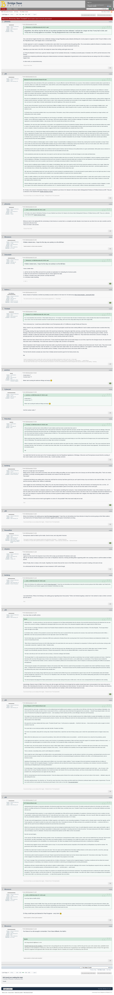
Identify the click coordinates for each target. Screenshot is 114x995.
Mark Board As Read (28, 992)
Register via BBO (92, 6)
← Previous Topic (92, 969)
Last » (34, 14)
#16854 (110, 549)
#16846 (110, 289)
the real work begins (73, 782)
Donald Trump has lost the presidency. (33, 946)
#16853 (110, 530)
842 (20, 14)
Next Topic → (109, 969)
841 (17, 14)
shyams (7, 549)
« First (11, 14)
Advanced (112, 9)
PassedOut (8, 530)
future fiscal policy (54, 516)
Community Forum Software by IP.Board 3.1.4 (102, 992)
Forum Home (11, 992)
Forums (4, 9)
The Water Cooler (24, 11)
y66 (5, 74)
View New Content (105, 11)
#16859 (110, 889)
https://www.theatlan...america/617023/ (84, 294)
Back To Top (4, 992)
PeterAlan (7, 419)
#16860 (110, 926)
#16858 (110, 797)
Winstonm (7, 237)
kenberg (7, 465)
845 (29, 14)
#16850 (110, 419)
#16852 (110, 511)
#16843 (110, 204)
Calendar (16, 9)
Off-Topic (16, 11)
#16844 (110, 237)
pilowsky (7, 21)
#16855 (110, 575)
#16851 (110, 465)
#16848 (110, 370)
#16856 (110, 610)
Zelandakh (7, 254)
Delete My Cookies (19, 992)
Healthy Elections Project (46, 191)
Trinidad (7, 308)
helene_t (7, 289)
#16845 (110, 254)
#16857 (110, 700)
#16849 (110, 389)
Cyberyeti (7, 389)
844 (26, 14)
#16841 (110, 21)
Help (109, 6)
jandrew (7, 370)
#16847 (110, 308)
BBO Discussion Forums (7, 11)
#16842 (110, 74)
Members (9, 9)
